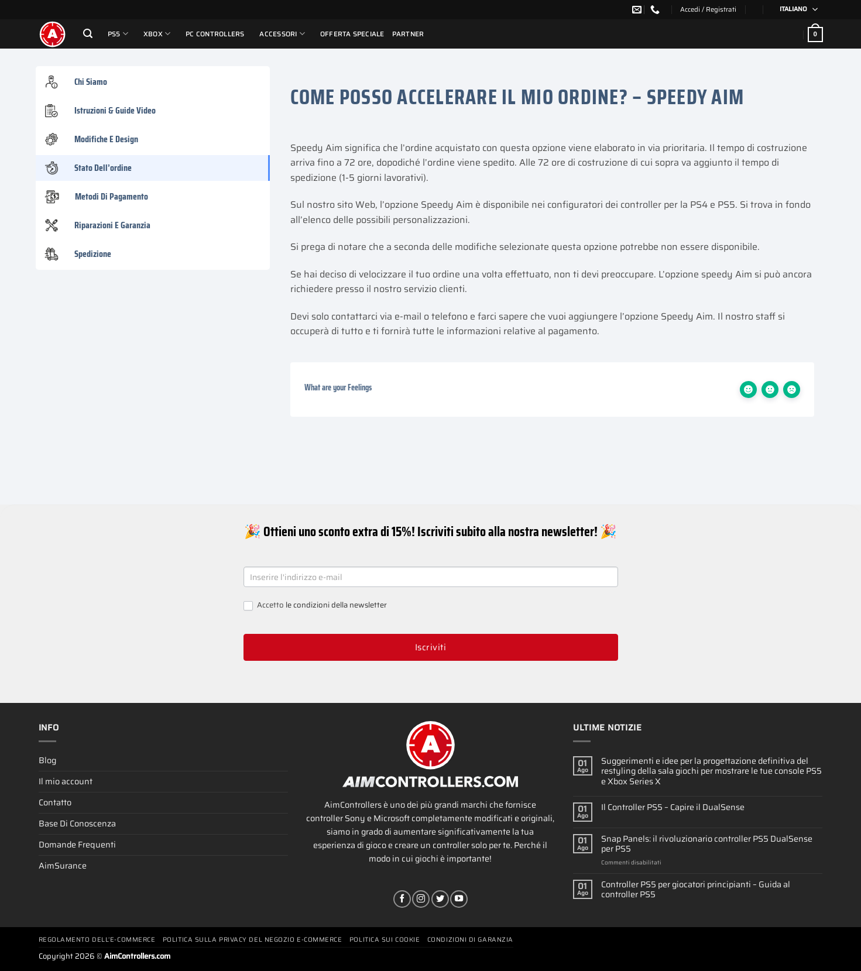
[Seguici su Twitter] (440, 899)
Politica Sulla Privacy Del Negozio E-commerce (252, 940)
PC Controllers (215, 34)
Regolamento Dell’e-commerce (97, 940)
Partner (408, 34)
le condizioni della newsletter (336, 605)
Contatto (55, 802)
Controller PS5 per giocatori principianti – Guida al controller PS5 (695, 890)
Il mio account (65, 781)
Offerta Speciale (352, 34)
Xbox (156, 33)
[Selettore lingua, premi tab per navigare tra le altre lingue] (794, 9)
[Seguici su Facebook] (402, 899)
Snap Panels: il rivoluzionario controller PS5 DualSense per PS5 (706, 844)
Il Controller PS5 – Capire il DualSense (673, 807)
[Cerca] (87, 33)
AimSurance (63, 865)
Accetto (315, 605)
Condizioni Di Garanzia (470, 940)
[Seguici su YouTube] (459, 899)
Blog (47, 760)
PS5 (118, 33)
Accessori (282, 33)
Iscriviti (430, 647)
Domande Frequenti (77, 844)
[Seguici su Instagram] (421, 899)
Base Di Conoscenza (77, 823)
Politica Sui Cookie (384, 940)
